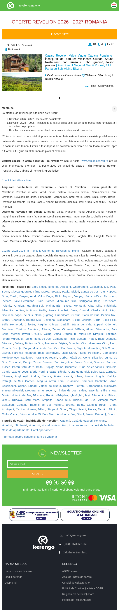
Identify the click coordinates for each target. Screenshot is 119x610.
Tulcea (6, 367)
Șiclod (75, 291)
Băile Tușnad (63, 296)
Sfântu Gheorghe (13, 319)
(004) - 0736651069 (75, 544)
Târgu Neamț (77, 409)
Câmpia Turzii (96, 404)
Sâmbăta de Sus (13, 310)
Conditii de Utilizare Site (16, 180)
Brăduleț (100, 414)
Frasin (90, 414)
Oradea (19, 305)
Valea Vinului (95, 367)
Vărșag (78, 296)
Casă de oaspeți (82, 420)
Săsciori (25, 414)
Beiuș (80, 404)
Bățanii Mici (33, 319)
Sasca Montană (74, 305)
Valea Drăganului (65, 333)
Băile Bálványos (48, 352)
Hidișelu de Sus (84, 399)
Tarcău (102, 409)
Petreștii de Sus (12, 381)
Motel (23, 425)
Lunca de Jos (90, 291)
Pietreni (79, 385)
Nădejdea (62, 395)
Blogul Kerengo (13, 576)
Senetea (99, 362)
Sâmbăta (87, 381)
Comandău (60, 338)
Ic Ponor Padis (36, 310)
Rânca (46, 329)
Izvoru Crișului (31, 333)
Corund (84, 310)
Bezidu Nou (108, 315)
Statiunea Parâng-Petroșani (39, 357)
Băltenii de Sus (41, 404)
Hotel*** (7, 425)
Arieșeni (65, 286)
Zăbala (62, 371)
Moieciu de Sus (42, 348)
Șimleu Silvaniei (12, 390)
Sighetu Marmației (88, 348)
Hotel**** (34, 425)
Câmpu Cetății (59, 324)
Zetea (56, 329)
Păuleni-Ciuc (93, 296)
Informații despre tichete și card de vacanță (29, 436)
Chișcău (29, 324)
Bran (5, 296)
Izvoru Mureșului (12, 338)
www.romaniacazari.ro (95, 160)
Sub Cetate (109, 348)
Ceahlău (59, 348)
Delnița (111, 376)
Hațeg (92, 338)
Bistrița (17, 348)
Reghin (42, 324)
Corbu (63, 357)
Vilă (16, 425)
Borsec (50, 301)
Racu (113, 343)
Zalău (82, 390)
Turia (82, 367)
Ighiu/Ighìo (76, 395)
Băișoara (38, 395)
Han (64, 425)
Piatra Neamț (63, 376)
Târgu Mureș (41, 291)
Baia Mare (48, 414)
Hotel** (55, 425)
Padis (65, 291)
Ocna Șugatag (44, 315)
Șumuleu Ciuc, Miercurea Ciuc (88, 343)
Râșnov (68, 385)
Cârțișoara (85, 301)
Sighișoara (63, 319)
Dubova (17, 399)
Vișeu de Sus (24, 315)
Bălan (41, 409)
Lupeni (98, 324)
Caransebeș (94, 385)
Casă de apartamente (15, 430)
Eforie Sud (62, 399)
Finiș (72, 338)
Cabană (65, 420)
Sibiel (80, 414)
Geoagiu (22, 404)
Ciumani (67, 329)
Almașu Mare (107, 399)
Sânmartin (102, 329)
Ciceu (5, 399)
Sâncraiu (7, 343)
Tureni (112, 404)
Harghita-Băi (35, 305)
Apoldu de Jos (66, 414)
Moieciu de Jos (21, 395)
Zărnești (111, 371)
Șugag (32, 385)
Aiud (33, 296)
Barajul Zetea (32, 362)
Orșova (46, 376)
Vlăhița (79, 329)
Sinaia (89, 376)
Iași (87, 395)
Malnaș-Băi (53, 305)
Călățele (111, 367)
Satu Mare (32, 399)
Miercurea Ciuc (66, 301)
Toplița (50, 367)
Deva (74, 310)
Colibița (86, 319)
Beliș (97, 301)
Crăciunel (73, 381)
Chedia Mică (99, 310)
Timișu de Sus (34, 343)
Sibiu (28, 338)
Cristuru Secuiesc (27, 329)
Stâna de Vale (81, 324)
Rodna (35, 376)
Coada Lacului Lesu (15, 371)
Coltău (40, 367)
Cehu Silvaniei (92, 357)
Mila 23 (36, 414)
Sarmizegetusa (64, 362)
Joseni (71, 348)
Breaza (51, 371)
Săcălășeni (9, 385)
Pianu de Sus (90, 315)
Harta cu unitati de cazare (19, 571)
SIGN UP (37, 474)
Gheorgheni (80, 286)
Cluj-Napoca (108, 291)
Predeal (111, 362)
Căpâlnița (96, 286)
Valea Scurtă (83, 362)
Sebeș (19, 343)
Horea (92, 409)
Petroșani (94, 352)
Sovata (55, 291)
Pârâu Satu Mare (23, 367)
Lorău (61, 381)
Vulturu (58, 404)
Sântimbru (101, 381)
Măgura (42, 381)
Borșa (27, 348)
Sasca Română (58, 310)
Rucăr (50, 395)
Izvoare (6, 301)
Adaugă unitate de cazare (77, 576)
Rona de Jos (42, 338)
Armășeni (8, 409)
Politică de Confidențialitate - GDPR (82, 588)
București (71, 367)
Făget (82, 352)
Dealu (111, 414)
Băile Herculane (23, 301)
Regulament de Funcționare (78, 594)
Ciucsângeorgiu (21, 291)
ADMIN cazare (70, 571)
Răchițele (110, 305)
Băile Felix (109, 319)
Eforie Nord (37, 371)
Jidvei (63, 409)
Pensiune (100, 420)
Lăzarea (111, 333)
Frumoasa (51, 343)
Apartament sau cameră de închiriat (91, 425)
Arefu (52, 381)
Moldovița (110, 385)
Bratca (70, 404)
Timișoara (110, 296)
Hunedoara (62, 315)
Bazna (6, 352)
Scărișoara (109, 301)
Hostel (46, 425)
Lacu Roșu (39, 286)
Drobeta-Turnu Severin (40, 390)
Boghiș (100, 376)
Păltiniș (6, 305)
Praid (39, 301)
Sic (106, 286)
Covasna (49, 319)
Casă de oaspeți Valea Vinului (63, 75)
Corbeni (30, 381)
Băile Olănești (107, 338)
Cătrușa (7, 376)
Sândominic (99, 395)
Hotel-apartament (42, 430)
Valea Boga (45, 296)
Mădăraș (75, 357)
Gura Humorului (78, 371)
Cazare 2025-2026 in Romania (21, 250)
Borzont (47, 362)
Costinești (15, 362)
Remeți (6, 348)
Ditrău (6, 395)
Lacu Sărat (69, 352)
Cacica (20, 409)
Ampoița (47, 399)
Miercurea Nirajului (91, 333)
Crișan (22, 385)
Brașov (23, 296)
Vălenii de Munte (50, 385)
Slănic (112, 409)
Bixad (76, 319)
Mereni (15, 333)
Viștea (63, 343)
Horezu (31, 409)
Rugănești (21, 376)
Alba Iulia (94, 305)
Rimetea (53, 286)
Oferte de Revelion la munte (61, 250)
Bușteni (81, 338)
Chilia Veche (10, 414)
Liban (78, 376)
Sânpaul (52, 409)
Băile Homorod (12, 324)
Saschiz (93, 390)
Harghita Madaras (24, 352)
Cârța (96, 319)
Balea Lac (97, 371)
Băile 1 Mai (108, 390)
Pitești (112, 395)
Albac (89, 329)
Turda (13, 296)
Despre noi (11, 582)
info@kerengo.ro (76, 535)
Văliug (47, 333)
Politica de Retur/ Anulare (76, 599)
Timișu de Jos (66, 390)
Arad (113, 381)
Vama (59, 367)
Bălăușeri (8, 404)
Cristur (75, 315)
